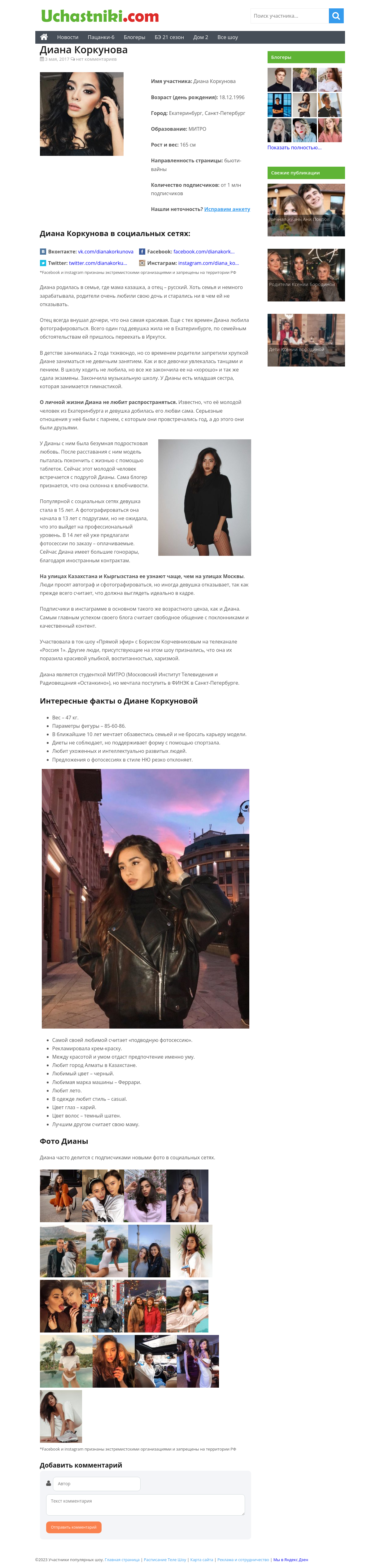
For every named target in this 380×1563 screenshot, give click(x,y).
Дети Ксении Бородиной (297, 349)
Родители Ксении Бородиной (302, 284)
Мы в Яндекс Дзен (290, 1559)
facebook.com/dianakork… (203, 251)
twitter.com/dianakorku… (98, 263)
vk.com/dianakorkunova (105, 251)
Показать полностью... (295, 147)
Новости (68, 37)
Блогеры (135, 37)
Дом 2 (200, 37)
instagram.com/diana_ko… (208, 263)
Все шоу (227, 37)
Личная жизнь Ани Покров (299, 219)
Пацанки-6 (101, 37)
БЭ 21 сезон (169, 37)
